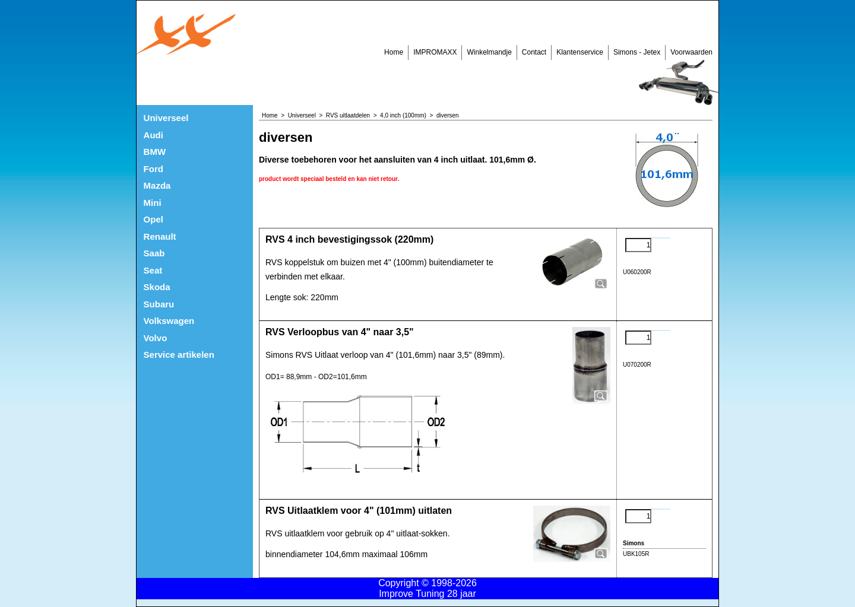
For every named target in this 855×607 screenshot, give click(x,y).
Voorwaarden (691, 52)
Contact (534, 52)
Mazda (157, 185)
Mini (153, 203)
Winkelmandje (489, 52)
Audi (153, 135)
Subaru (159, 304)
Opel (153, 219)
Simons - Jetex (636, 52)
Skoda (157, 287)
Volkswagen (169, 321)
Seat (153, 270)
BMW (155, 152)
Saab (154, 253)
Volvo (155, 338)
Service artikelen (179, 354)
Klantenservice (579, 52)
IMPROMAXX (435, 52)
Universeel (166, 118)
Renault (160, 236)
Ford (153, 169)
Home (393, 52)
